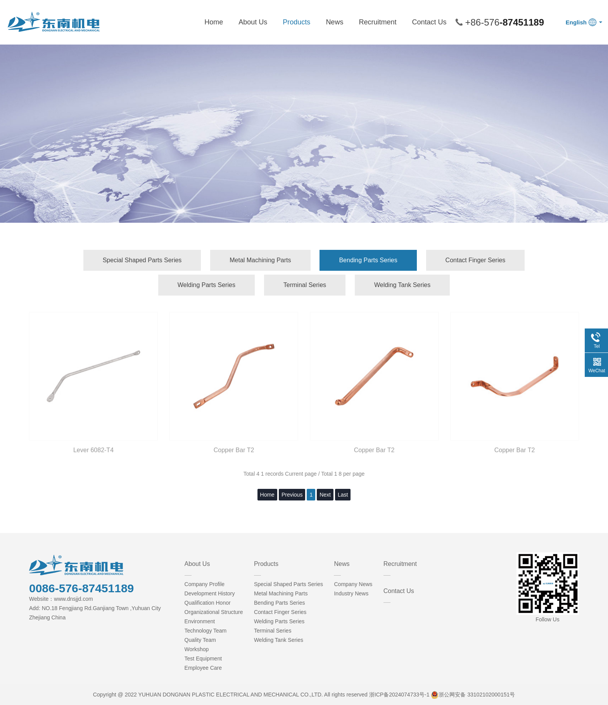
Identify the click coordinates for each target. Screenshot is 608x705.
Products (296, 22)
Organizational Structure (214, 612)
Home (213, 22)
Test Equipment (203, 658)
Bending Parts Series (368, 260)
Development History (210, 593)
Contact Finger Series (476, 260)
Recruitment (377, 22)
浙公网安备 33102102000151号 (477, 694)
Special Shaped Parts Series (142, 260)
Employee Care (203, 668)
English (576, 22)
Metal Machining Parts (260, 260)
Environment (200, 621)
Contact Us (429, 22)
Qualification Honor (208, 603)
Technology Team (206, 631)
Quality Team (200, 640)
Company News (353, 584)
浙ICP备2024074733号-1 (399, 694)
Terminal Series (304, 285)
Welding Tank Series (402, 285)
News (334, 22)
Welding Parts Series (206, 285)
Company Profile (205, 584)
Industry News (351, 593)
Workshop (197, 649)
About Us (252, 22)
